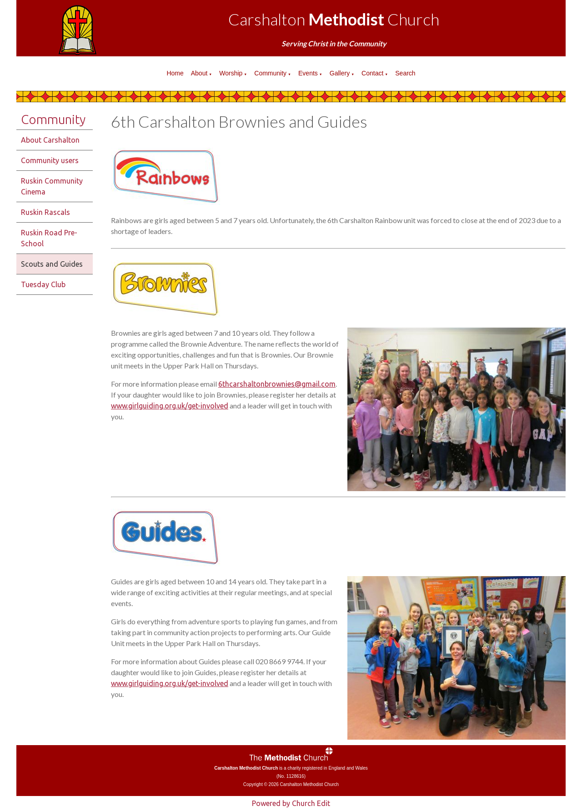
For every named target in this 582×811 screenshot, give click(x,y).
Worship (230, 73)
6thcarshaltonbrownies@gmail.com (277, 384)
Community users (50, 160)
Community (270, 73)
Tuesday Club (43, 284)
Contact (372, 73)
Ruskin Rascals (45, 212)
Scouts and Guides (52, 264)
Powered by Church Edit (291, 803)
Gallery (340, 73)
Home (174, 73)
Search (405, 73)
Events (308, 73)
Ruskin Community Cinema (52, 186)
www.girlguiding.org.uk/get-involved (169, 406)
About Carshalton (50, 140)
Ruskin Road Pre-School (49, 238)
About (199, 73)
